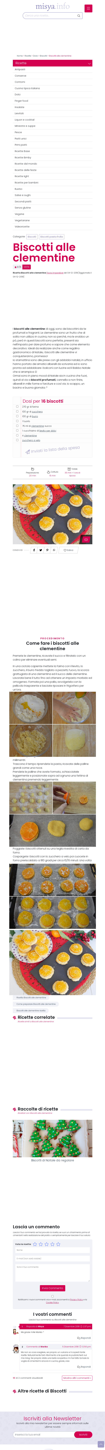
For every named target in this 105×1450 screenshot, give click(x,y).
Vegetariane (22, 220)
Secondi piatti (23, 201)
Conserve (20, 75)
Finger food (21, 100)
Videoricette (22, 226)
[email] (45, 1434)
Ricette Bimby (23, 157)
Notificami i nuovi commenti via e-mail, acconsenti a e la (52, 1301)
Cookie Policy (52, 1302)
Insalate (19, 107)
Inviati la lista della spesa (52, 450)
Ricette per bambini (26, 182)
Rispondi (84, 1337)
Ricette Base (22, 151)
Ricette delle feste (26, 170)
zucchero (37, 411)
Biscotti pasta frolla (51, 236)
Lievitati (19, 113)
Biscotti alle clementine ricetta (31, 1011)
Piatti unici (20, 138)
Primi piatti (21, 144)
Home (20, 56)
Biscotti (43, 56)
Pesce (18, 132)
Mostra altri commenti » (77, 1378)
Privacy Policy (76, 1300)
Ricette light (22, 176)
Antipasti (20, 69)
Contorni (20, 81)
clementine (37, 426)
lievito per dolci (47, 430)
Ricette (28, 56)
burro (35, 416)
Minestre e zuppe (25, 125)
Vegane (19, 214)
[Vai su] (101, 1444)
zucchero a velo (31, 440)
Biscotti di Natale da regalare (52, 1160)
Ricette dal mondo (26, 163)
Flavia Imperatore (54, 273)
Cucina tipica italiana (27, 88)
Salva (68, 550)
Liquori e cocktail (24, 119)
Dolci (35, 56)
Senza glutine (23, 207)
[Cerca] (49, 15)
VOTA (26, 267)
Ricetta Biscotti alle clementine (31, 997)
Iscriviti (83, 1434)
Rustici (18, 189)
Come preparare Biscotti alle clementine (36, 1004)
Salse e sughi (23, 195)
